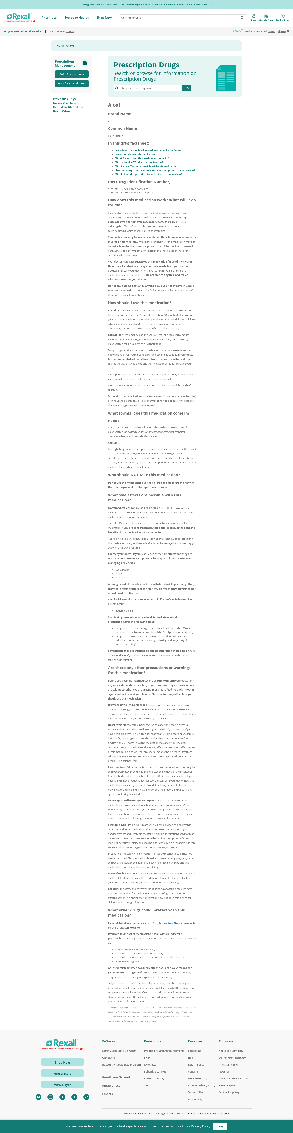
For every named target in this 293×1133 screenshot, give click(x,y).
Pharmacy (49, 18)
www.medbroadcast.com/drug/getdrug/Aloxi (135, 1021)
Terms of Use (195, 1092)
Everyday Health (76, 18)
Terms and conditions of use (170, 1007)
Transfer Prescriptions (72, 83)
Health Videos (61, 111)
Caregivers (108, 1057)
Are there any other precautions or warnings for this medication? (155, 170)
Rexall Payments (229, 1085)
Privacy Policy (200, 1126)
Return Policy (196, 1064)
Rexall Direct (111, 1086)
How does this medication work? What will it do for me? (149, 150)
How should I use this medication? (136, 154)
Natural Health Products (68, 107)
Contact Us (194, 1050)
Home (60, 45)
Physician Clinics (229, 1064)
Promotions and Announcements (164, 1050)
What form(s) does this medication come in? (142, 158)
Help (191, 1057)
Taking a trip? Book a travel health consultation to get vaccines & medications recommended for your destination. (144, 4)
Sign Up (282, 31)
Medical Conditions (64, 103)
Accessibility (195, 1099)
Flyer (147, 1057)
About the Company (231, 1050)
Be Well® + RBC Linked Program (121, 1064)
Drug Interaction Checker (168, 923)
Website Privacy (197, 1078)
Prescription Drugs (64, 99)
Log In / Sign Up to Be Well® (119, 1050)
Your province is (61, 31)
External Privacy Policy (201, 1085)
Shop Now (104, 18)
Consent (193, 1071)
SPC (146, 1085)
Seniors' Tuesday (154, 1078)
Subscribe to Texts (155, 1071)
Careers (107, 1094)
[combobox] (182, 17)
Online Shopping (229, 1092)
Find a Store (62, 1074)
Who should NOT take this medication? (139, 162)
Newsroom (225, 1071)
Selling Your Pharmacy (232, 1057)
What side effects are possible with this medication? (147, 166)
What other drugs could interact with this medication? (148, 174)
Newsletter (150, 1064)
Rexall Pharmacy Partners (234, 1078)
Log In (271, 31)
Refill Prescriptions (72, 74)
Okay (220, 1126)
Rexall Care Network (116, 1077)
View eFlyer (62, 1085)
